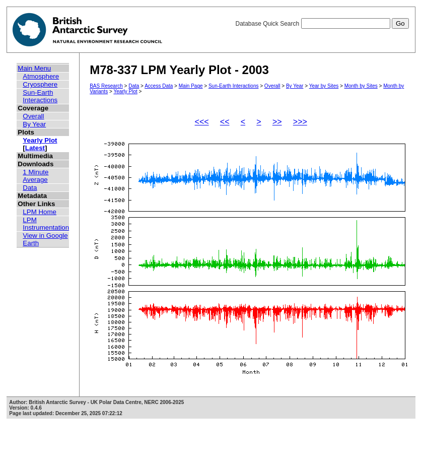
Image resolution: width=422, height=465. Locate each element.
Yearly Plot (40, 140)
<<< (202, 121)
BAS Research (106, 86)
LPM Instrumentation (46, 223)
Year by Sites (324, 86)
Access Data (159, 86)
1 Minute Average (35, 175)
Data (30, 187)
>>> (300, 121)
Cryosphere (40, 84)
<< (225, 121)
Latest (35, 148)
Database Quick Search (321, 23)
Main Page (191, 86)
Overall (33, 116)
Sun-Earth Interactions (40, 96)
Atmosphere (41, 76)
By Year (34, 124)
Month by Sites (361, 86)
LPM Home (39, 212)
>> (277, 121)
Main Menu (34, 68)
